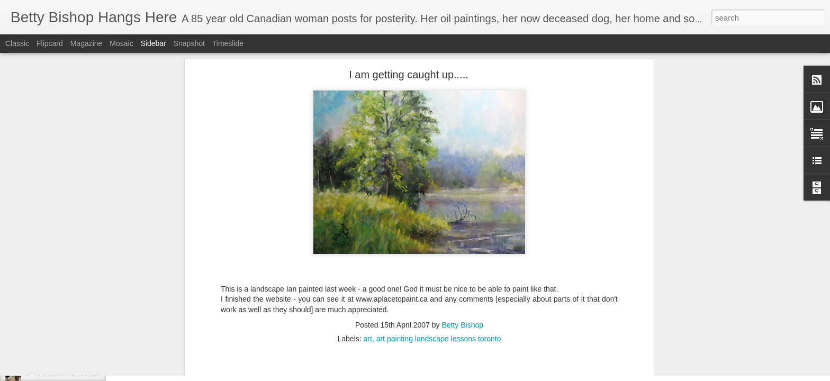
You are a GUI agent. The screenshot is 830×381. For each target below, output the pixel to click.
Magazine (86, 43)
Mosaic (121, 43)
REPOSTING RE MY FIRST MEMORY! (81, 350)
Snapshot (189, 43)
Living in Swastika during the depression (82, 326)
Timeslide (227, 43)
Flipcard (50, 43)
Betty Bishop (462, 180)
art (368, 194)
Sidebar (153, 43)
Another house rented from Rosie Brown (82, 374)
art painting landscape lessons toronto (438, 194)
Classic (17, 43)
